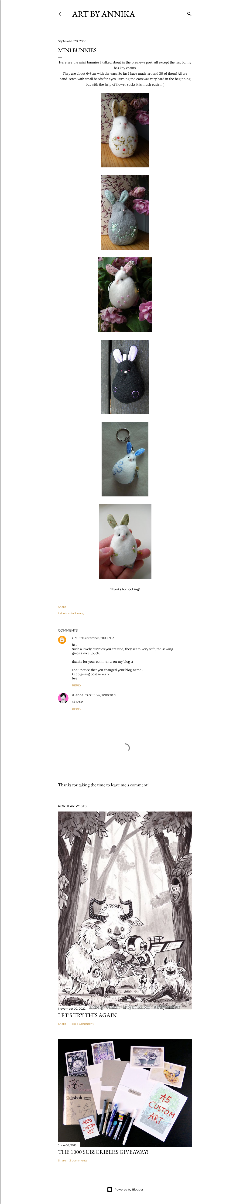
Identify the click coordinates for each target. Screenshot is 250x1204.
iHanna (77, 695)
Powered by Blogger (125, 1189)
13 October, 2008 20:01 (100, 695)
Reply (76, 685)
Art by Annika (103, 13)
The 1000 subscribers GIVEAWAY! (103, 1151)
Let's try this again (87, 1015)
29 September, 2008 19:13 (96, 638)
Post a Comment (81, 1023)
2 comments (78, 1160)
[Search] (189, 12)
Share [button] (62, 607)
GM (75, 638)
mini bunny (76, 613)
